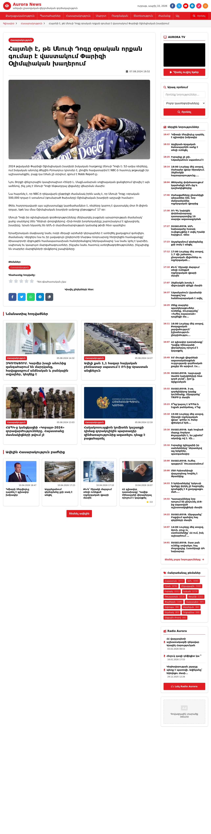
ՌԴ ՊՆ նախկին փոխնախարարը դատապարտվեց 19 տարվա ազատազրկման (186, 215)
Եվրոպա (172, 607)
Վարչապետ (195, 602)
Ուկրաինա (191, 612)
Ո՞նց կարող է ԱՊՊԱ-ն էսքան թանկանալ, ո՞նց (185, 405)
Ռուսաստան (175, 597)
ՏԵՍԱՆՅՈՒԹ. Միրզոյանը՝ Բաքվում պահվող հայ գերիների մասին (186, 517)
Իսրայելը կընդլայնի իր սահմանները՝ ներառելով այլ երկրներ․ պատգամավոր (186, 449)
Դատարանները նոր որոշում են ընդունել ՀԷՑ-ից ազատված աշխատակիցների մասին (186, 503)
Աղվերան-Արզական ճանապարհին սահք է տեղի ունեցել (184, 147)
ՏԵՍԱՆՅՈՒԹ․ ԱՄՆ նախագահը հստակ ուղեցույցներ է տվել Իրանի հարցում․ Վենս (188, 230)
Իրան (171, 586)
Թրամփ (196, 597)
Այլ (177, 15)
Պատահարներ (50, 15)
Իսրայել (172, 591)
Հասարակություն (78, 15)
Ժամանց (164, 15)
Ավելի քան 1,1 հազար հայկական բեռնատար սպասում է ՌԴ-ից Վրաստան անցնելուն (116, 366)
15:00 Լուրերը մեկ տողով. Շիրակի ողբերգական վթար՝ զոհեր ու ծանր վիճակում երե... (187, 418)
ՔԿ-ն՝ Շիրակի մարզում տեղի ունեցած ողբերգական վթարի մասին (97, 493)
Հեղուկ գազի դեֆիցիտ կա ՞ (184, 656)
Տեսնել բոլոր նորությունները (184, 559)
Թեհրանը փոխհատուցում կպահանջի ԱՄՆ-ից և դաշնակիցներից (187, 185)
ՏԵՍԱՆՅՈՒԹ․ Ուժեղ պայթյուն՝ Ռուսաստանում (187, 462)
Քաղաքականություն (20, 15)
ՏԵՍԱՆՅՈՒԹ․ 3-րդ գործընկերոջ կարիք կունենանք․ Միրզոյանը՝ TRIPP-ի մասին (185, 393)
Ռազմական (120, 15)
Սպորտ (101, 15)
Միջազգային (191, 586)
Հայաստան (174, 581)
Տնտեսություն (143, 15)
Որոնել (184, 112)
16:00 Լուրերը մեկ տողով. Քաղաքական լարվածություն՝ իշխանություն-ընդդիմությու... (187, 329)
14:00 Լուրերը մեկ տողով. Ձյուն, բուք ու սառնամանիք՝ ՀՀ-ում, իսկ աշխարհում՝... (187, 531)
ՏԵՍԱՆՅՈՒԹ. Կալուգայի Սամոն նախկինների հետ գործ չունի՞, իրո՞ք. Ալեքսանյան (186, 377)
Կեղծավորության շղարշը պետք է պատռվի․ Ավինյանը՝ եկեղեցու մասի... (184, 669)
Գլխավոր (8, 23)
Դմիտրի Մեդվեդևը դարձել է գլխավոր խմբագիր (17, 492)
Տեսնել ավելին (79, 513)
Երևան (190, 591)
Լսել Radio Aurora (184, 686)
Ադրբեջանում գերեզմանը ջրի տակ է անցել (59, 492)
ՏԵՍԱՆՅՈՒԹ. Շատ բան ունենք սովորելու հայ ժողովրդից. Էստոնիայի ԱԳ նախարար (188, 547)
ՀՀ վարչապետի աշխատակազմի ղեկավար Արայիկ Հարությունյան (183, 642)
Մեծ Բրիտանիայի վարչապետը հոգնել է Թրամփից (184, 473)
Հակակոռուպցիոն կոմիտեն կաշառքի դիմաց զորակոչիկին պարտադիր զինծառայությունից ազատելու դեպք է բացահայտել (114, 433)
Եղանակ (172, 612)
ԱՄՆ (193, 581)
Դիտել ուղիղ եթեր (184, 72)
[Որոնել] (199, 16)
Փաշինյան (173, 602)
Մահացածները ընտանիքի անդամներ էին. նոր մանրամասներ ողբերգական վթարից (187, 199)
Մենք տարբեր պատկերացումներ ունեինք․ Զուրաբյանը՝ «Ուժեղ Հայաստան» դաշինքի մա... (185, 311)
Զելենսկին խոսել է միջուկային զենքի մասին (186, 284)
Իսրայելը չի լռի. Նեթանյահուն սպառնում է (187, 158)
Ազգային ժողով (175, 617)
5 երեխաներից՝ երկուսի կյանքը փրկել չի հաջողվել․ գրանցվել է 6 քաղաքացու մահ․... (187, 487)
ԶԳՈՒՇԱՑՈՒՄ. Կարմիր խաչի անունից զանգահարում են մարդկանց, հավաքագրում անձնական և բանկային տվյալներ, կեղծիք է (37, 368)
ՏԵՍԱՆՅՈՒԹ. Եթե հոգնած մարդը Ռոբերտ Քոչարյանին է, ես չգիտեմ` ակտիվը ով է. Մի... (187, 434)
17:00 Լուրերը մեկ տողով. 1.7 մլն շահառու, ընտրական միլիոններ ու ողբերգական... (187, 256)
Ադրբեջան (191, 607)
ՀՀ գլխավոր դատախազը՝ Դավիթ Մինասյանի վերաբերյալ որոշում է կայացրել (137, 493)
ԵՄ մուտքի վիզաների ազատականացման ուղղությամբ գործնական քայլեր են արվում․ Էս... (186, 362)
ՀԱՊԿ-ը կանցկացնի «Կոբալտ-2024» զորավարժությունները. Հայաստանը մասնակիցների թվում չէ (35, 431)
